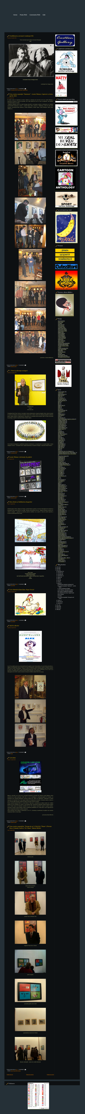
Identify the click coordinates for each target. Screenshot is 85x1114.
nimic (59, 515)
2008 (57, 609)
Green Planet (61, 467)
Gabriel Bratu (61, 458)
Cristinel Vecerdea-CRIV (63, 348)
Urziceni (60, 552)
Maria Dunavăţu (61, 487)
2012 (57, 570)
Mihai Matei (60, 350)
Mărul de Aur (61, 493)
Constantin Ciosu (61, 421)
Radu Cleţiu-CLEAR (62, 349)
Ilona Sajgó (60, 472)
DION (59, 436)
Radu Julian (60, 531)
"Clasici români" (61, 391)
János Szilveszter (61, 340)
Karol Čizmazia (61, 479)
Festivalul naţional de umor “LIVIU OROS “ (67, 452)
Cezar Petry (60, 415)
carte (59, 412)
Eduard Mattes (61, 443)
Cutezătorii (60, 431)
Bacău (59, 401)
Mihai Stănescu (61, 499)
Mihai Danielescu (61, 495)
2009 (57, 608)
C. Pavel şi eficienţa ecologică (18, 370)
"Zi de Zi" (60, 393)
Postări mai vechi (50, 1074)
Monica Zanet (61, 342)
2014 (57, 567)
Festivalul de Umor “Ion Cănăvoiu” (65, 451)
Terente (59, 547)
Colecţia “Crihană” (62, 420)
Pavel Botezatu (61, 325)
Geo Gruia (60, 461)
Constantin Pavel (14, 452)
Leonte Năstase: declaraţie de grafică (20, 457)
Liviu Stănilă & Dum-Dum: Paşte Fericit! (21, 589)
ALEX (12, 753)
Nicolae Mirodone (62, 511)
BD (59, 403)
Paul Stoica (60, 523)
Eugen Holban (61, 445)
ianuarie (59, 603)
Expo (59, 448)
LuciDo (59, 482)
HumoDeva (60, 471)
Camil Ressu (61, 411)
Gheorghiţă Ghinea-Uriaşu (63, 464)
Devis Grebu (60, 322)
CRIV (59, 430)
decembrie (60, 571)
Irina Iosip (60, 353)
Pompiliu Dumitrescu (62, 526)
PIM (59, 525)
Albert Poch (60, 395)
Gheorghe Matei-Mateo (63, 463)
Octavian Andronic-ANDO (63, 345)
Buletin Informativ (61, 410)
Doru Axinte (13, 585)
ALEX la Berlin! (14, 625)
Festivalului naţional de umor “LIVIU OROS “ (67, 453)
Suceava (60, 544)
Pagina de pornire (30, 1074)
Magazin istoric (61, 484)
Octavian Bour (61, 518)
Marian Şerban (61, 489)
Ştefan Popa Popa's (62, 328)
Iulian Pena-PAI (61, 324)
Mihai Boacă (60, 494)
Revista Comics (61, 533)
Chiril (12, 1070)
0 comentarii (21, 88)
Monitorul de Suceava (62, 502)
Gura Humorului (61, 468)
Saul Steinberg (61, 539)
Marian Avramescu (62, 488)
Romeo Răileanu (61, 333)
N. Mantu (60, 503)
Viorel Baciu (60, 559)
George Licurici (61, 462)
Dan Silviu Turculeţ (62, 434)
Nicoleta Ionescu (61, 354)
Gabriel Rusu (60, 339)
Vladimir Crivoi (61, 560)
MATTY (59, 492)
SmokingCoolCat (61, 541)
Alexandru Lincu (61, 399)
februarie (60, 601)
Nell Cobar (60, 508)
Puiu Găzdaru (61, 528)
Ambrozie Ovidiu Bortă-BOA (64, 343)
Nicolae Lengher (61, 510)
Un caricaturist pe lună (63, 551)
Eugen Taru (60, 447)
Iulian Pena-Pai (61, 476)
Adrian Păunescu (61, 394)
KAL (59, 478)
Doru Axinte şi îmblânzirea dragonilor (20, 502)
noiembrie (60, 572)
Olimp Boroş (60, 520)
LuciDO (59, 347)
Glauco (59, 466)
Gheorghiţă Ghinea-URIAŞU (64, 356)
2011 (57, 605)
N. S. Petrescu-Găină (62, 504)
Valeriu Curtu (61, 554)
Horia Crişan (60, 469)
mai (58, 581)
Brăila (59, 407)
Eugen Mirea (61, 446)
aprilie (59, 583)
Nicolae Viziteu (61, 513)
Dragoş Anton (61, 440)
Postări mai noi (10, 1074)
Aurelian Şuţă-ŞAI (61, 352)
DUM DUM (60, 441)
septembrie (60, 575)
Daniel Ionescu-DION (62, 330)
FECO (59, 450)
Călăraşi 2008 (61, 414)
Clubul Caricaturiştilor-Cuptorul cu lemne (66, 419)
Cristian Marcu (61, 426)
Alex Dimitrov (61, 398)
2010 (57, 606)
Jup (59, 477)
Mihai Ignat (60, 497)
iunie (59, 580)
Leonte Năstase (61, 334)
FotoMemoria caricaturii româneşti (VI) (21, 36)
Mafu (59, 483)
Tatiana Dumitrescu (62, 546)
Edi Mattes (60, 442)
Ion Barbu (60, 323)
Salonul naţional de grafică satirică (65, 538)
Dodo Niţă (60, 437)
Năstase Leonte (13, 366)
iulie (58, 578)
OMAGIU (60, 521)
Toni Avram (60, 550)
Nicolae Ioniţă (61, 509)
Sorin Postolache (61, 542)
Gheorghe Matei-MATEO (63, 344)
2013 (57, 568)
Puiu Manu (60, 529)
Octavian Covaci (61, 519)
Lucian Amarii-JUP (62, 338)
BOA (59, 404)
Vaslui (59, 556)
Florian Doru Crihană (17, 1070)
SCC (59, 540)
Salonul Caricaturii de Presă (64, 536)
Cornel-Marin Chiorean (62, 355)
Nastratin (60, 505)
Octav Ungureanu (62, 516)
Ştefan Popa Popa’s (62, 545)
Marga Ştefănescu (62, 485)
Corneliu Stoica (61, 424)
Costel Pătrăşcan (61, 335)
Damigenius (60, 432)
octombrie (60, 574)
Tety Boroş (60, 549)
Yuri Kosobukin (61, 561)
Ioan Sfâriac (60, 473)
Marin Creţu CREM (62, 490)
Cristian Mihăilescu (62, 337)
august (59, 577)
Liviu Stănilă (13, 621)
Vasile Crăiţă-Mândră (62, 555)
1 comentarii (21, 620)
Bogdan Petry (61, 332)
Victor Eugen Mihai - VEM (63, 557)
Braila (59, 406)
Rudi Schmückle (61, 321)
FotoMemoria (61, 457)
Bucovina (60, 409)
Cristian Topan (61, 429)
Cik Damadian (61, 417)
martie (59, 600)
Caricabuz (12, 758)
